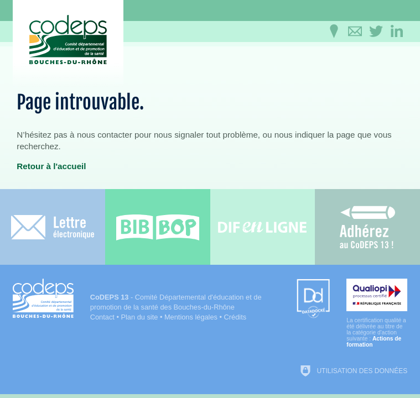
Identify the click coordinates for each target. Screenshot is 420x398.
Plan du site (139, 317)
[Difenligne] (262, 227)
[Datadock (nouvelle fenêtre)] (313, 299)
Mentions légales (190, 317)
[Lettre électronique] (52, 227)
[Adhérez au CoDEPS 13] (367, 227)
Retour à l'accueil (51, 166)
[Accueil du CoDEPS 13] (68, 39)
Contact (102, 317)
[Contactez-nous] (354, 31)
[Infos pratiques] (333, 31)
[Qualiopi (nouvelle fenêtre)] (376, 313)
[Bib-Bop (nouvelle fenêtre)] (157, 227)
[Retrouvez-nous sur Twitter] (375, 31)
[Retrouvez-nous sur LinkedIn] (396, 31)
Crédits (235, 317)
